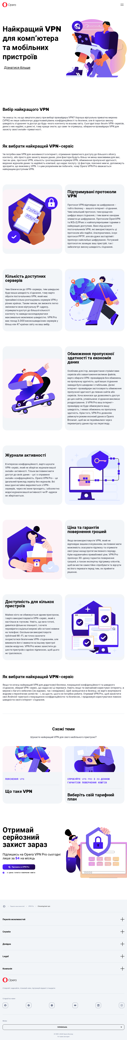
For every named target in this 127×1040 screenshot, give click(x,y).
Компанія (63, 969)
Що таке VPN (18, 791)
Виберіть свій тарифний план (90, 797)
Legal (63, 956)
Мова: (122, 4)
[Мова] (63, 1027)
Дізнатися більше (17, 67)
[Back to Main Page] (9, 4)
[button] (19, 867)
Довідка (63, 944)
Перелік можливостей (63, 919)
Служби (63, 932)
